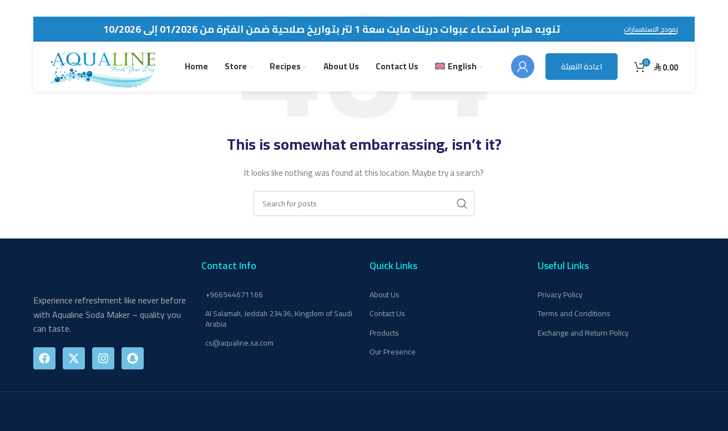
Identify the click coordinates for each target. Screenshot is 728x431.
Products (384, 333)
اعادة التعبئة (581, 66)
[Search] (364, 203)
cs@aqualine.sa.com (239, 343)
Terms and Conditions (574, 313)
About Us (385, 294)
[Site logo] (103, 66)
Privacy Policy (560, 294)
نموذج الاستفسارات (651, 30)
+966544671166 (234, 294)
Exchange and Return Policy (583, 333)
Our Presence (393, 351)
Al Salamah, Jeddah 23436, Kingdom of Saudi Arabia (278, 318)
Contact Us (387, 313)
